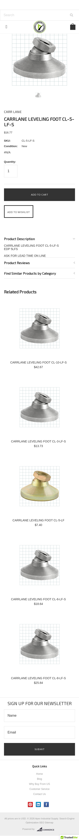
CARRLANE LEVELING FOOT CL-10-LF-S (38, 362)
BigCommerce (47, 829)
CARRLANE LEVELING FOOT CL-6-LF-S (38, 599)
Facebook (46, 804)
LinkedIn (38, 804)
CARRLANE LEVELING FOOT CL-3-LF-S (38, 441)
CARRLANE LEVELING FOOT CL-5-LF (38, 520)
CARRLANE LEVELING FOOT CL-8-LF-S (38, 678)
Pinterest (30, 804)
